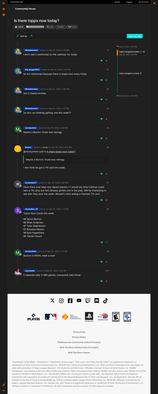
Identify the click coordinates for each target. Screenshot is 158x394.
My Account (143, 2)
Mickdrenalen (31, 50)
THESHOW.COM (16, 2)
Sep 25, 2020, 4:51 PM (61, 147)
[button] (3, 385)
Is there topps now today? (61, 151)
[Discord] (96, 300)
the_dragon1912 (32, 69)
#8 (108, 209)
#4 (108, 108)
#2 (108, 69)
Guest (45, 147)
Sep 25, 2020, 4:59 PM (58, 183)
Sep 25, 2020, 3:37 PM (60, 69)
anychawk (30, 271)
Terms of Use (79, 332)
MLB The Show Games (79, 352)
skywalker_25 (31, 209)
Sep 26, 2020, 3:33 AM (56, 271)
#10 (107, 271)
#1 (108, 50)
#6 (108, 147)
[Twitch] (88, 300)
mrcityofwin (30, 128)
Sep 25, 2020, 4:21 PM (59, 108)
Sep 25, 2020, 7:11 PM (59, 209)
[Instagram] (61, 300)
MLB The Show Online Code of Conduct (79, 347)
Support (129, 2)
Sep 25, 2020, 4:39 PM (57, 128)
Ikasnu (28, 147)
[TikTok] (105, 300)
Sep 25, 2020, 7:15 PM (57, 251)
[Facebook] (70, 300)
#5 (108, 128)
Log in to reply (134, 36)
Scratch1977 (31, 183)
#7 (108, 183)
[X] (52, 300)
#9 (108, 251)
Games (117, 2)
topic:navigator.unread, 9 (130, 73)
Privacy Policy (79, 337)
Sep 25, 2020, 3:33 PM (59, 50)
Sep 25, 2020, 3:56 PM (59, 89)
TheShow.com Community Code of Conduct (79, 342)
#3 (108, 89)
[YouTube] (79, 300)
